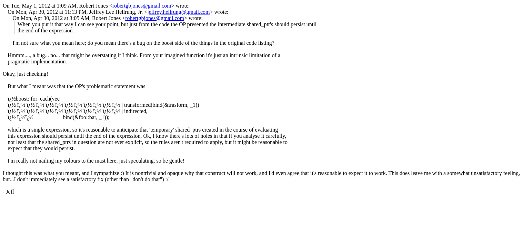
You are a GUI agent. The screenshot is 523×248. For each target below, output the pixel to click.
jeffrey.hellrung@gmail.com (178, 12)
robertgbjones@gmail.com (141, 6)
